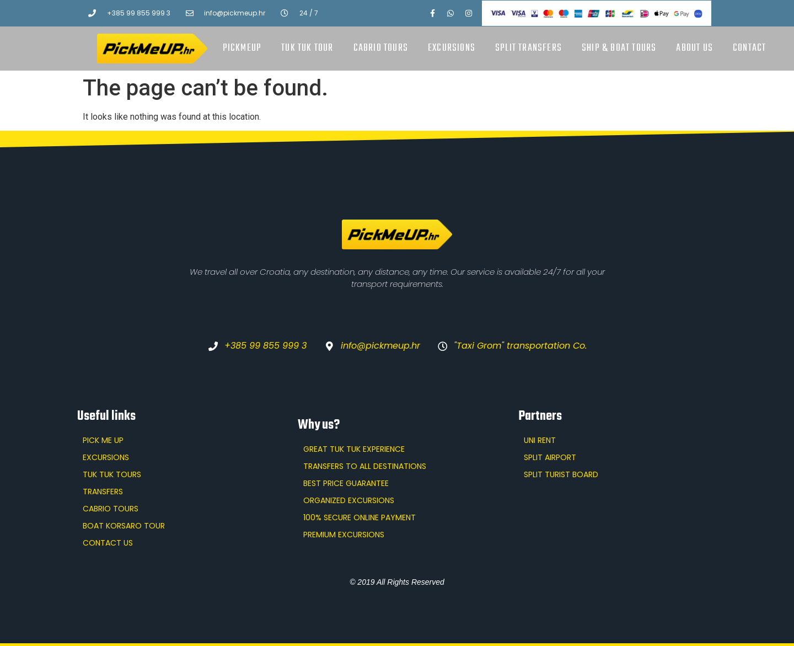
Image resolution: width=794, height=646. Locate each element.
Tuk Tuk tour (307, 48)
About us (694, 48)
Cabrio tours (380, 48)
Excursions (451, 48)
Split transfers (528, 48)
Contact (749, 48)
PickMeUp (242, 48)
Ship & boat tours (619, 48)
